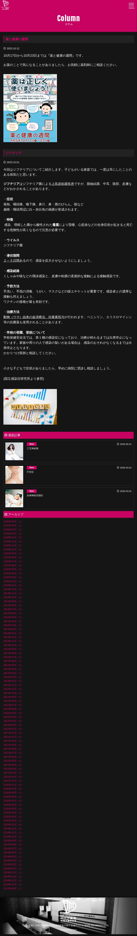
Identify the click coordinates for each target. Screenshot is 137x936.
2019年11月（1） (13, 832)
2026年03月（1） (13, 529)
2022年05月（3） (13, 713)
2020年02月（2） (13, 820)
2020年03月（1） (13, 816)
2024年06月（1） (13, 613)
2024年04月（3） (13, 621)
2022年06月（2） (13, 708)
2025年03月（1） (13, 577)
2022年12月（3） (13, 685)
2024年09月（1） (13, 601)
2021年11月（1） (13, 736)
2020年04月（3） (13, 812)
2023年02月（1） (13, 677)
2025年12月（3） (13, 541)
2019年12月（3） (13, 828)
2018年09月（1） (13, 888)
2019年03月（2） (13, 864)
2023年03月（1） (13, 673)
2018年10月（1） (13, 884)
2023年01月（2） (13, 681)
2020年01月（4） (13, 824)
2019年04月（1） (13, 860)
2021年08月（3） (13, 748)
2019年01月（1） (13, 872)
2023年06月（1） (13, 661)
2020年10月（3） (13, 788)
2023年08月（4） (13, 653)
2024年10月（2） (13, 597)
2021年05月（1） (13, 760)
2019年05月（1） (13, 856)
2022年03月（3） (13, 720)
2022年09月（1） (13, 697)
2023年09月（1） (13, 649)
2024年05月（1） (13, 617)
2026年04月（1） (13, 525)
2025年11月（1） (13, 545)
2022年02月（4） (13, 725)
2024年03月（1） (13, 625)
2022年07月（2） (13, 705)
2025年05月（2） (13, 569)
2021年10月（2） (13, 740)
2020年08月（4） (13, 796)
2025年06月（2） (13, 565)
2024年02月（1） (13, 629)
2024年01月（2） (13, 633)
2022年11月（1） (13, 689)
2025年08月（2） (13, 557)
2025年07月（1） (13, 561)
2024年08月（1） (13, 605)
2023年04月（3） (13, 669)
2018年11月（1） (13, 880)
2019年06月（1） (13, 852)
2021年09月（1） (13, 744)
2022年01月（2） (13, 728)
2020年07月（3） (13, 800)
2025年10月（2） (13, 549)
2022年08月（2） (13, 700)
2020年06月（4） (13, 804)
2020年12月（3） (13, 780)
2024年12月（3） (13, 589)
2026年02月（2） (13, 533)
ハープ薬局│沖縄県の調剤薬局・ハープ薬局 (5, 5)
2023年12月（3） (13, 637)
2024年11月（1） (13, 593)
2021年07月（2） (13, 752)
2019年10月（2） (13, 836)
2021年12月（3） (13, 732)
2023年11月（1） (13, 641)
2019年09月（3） (13, 840)
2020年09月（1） (13, 792)
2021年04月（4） (13, 764)
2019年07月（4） (13, 848)
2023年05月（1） (13, 665)
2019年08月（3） (13, 844)
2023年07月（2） (13, 657)
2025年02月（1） (13, 581)
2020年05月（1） (13, 808)
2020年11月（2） (13, 784)
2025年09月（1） (13, 553)
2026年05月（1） (13, 521)
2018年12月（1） (13, 876)
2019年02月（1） (13, 868)
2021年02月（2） (13, 772)
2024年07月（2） (13, 609)
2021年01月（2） (13, 776)
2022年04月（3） (13, 716)
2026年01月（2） (13, 537)
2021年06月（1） (13, 756)
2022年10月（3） (13, 693)
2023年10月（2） (13, 645)
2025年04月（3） (13, 573)
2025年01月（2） (13, 585)
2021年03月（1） (13, 768)
